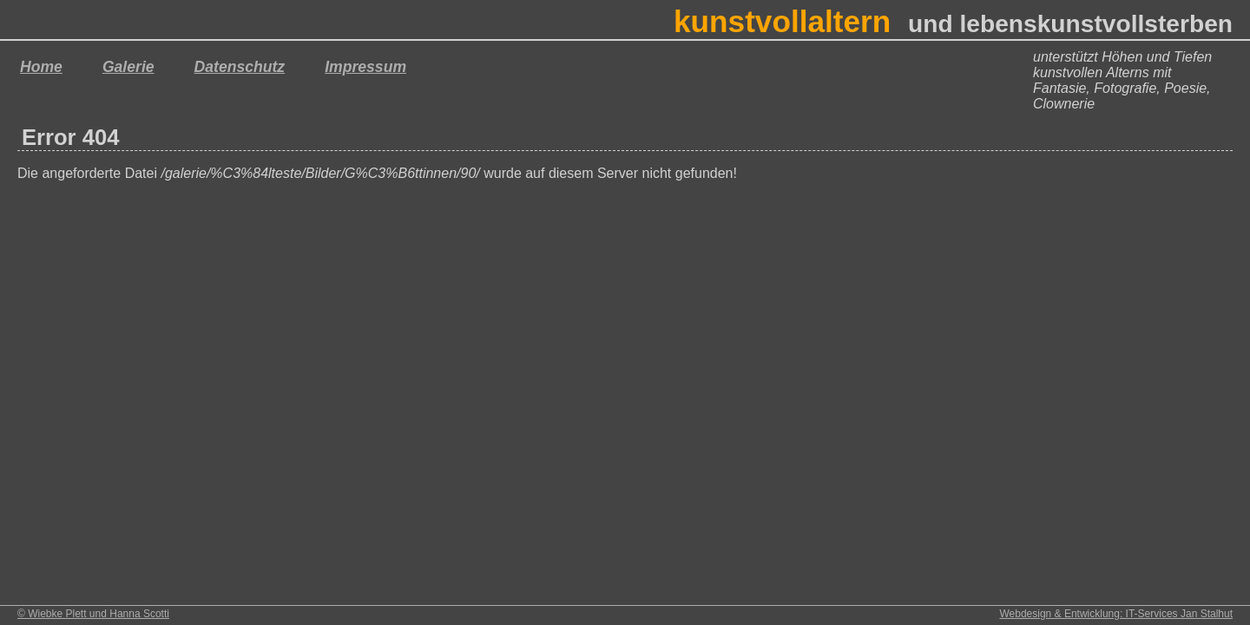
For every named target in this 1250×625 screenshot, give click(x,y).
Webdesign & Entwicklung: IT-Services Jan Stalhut (1116, 614)
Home (41, 67)
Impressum (365, 67)
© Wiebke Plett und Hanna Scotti (93, 614)
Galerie (128, 67)
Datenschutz (240, 67)
